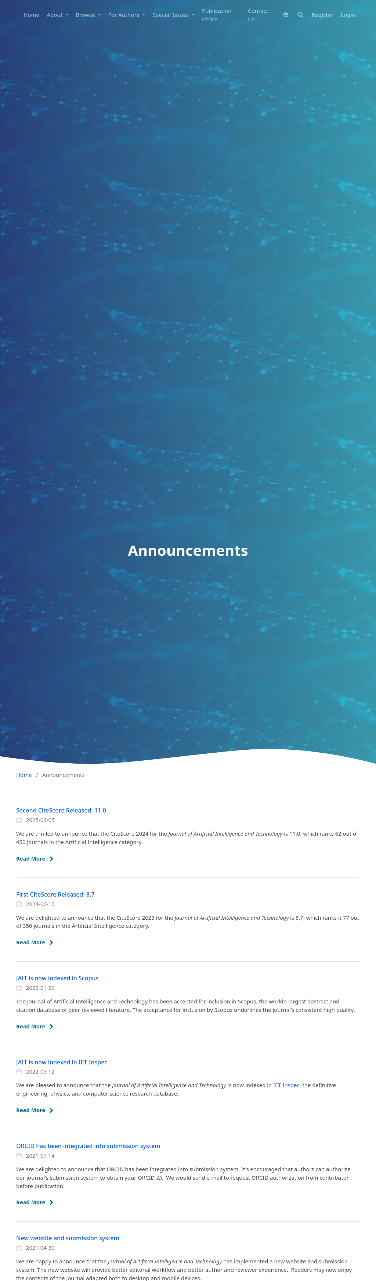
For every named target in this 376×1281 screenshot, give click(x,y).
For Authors (124, 14)
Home (31, 14)
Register (322, 14)
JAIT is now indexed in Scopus (57, 978)
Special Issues (171, 14)
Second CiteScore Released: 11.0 (61, 810)
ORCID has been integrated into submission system (88, 1146)
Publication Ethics (216, 15)
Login (348, 14)
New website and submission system (67, 1238)
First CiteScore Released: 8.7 (55, 894)
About (55, 14)
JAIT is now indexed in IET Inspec (61, 1062)
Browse (86, 14)
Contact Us (258, 15)
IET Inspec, (287, 1085)
